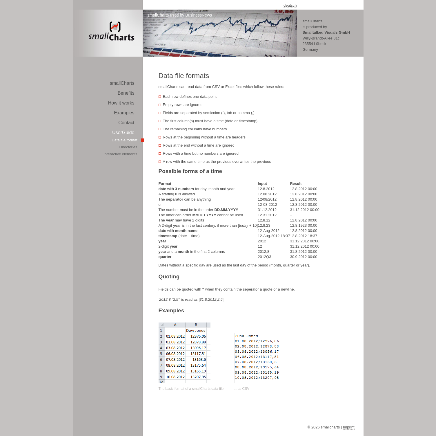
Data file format (124, 140)
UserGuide (123, 132)
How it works (121, 102)
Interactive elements (120, 154)
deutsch (290, 5)
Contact (126, 122)
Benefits (126, 93)
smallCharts (122, 83)
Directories (128, 147)
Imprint (349, 427)
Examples (124, 112)
